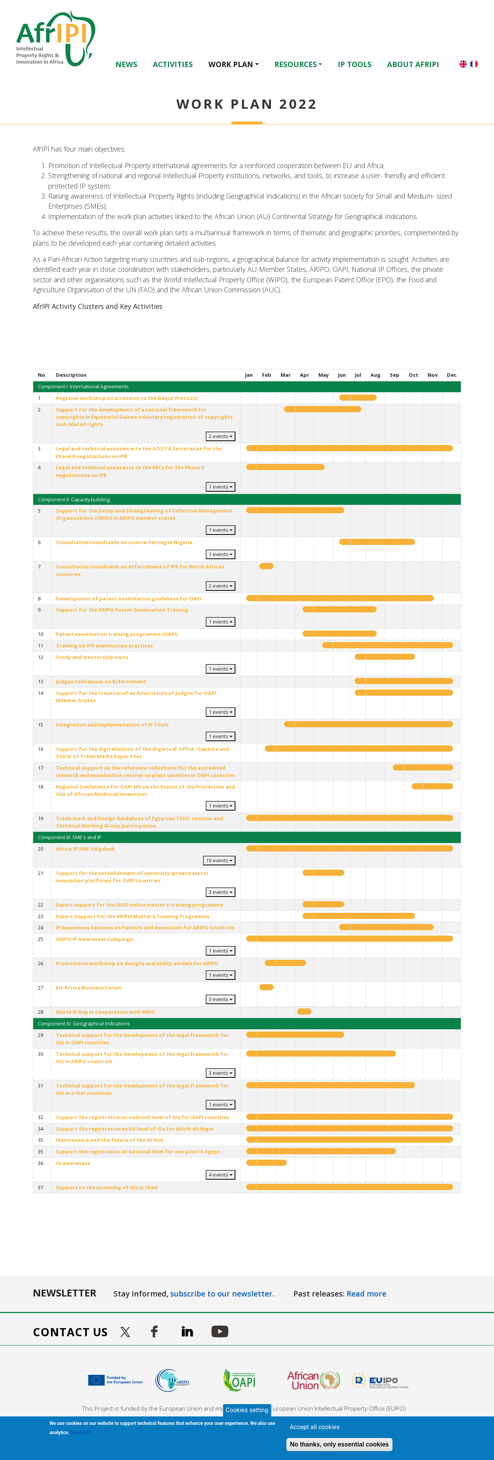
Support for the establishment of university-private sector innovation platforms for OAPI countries (132, 877)
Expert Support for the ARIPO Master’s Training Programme (133, 916)
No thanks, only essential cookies (339, 1444)
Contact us (70, 1331)
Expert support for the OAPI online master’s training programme (139, 904)
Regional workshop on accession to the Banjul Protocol (127, 398)
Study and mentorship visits (92, 657)
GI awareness (73, 1163)
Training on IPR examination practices (104, 645)
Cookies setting (247, 1410)
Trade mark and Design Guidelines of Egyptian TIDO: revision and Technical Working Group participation (139, 822)
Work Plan (230, 64)
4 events (220, 1174)
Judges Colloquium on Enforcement (101, 681)
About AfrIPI (413, 64)
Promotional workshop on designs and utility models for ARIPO (137, 963)
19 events (219, 860)
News (126, 64)
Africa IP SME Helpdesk (85, 848)
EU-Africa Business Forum (88, 987)
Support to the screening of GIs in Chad (106, 1187)
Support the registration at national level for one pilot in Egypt (138, 1151)
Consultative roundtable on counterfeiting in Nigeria (124, 542)
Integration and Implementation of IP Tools (112, 724)
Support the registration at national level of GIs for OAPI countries (142, 1117)
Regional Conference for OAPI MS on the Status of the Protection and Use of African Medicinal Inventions (145, 790)
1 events (220, 486)
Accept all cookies (314, 1427)
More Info (81, 1432)
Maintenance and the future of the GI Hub (110, 1139)
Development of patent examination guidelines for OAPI (128, 598)
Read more (366, 1293)
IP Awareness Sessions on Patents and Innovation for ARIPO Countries (145, 927)
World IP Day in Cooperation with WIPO (105, 1011)
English (463, 64)
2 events (220, 436)
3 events (220, 891)
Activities (173, 64)
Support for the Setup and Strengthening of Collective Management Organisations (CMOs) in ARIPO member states (144, 514)
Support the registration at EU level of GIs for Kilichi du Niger (135, 1128)
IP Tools (355, 64)
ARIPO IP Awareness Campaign (94, 939)
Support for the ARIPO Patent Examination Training (122, 609)
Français (474, 64)
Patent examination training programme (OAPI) (117, 634)
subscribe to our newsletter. (222, 1293)
